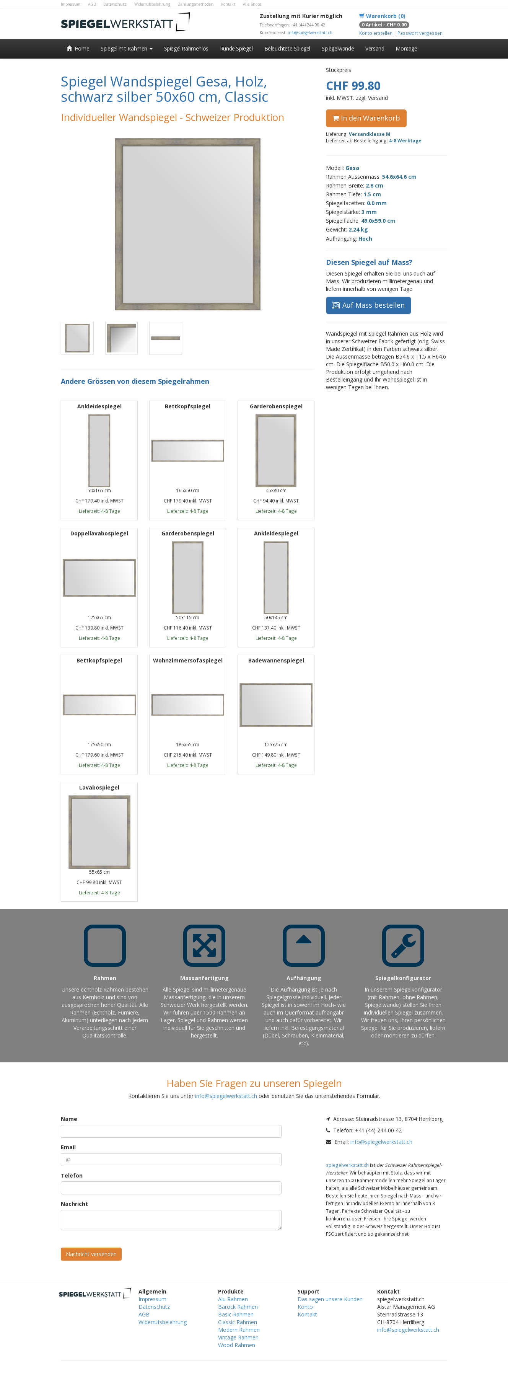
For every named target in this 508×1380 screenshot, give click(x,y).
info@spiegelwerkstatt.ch (310, 32)
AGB (92, 4)
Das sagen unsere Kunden (330, 1299)
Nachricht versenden (91, 1254)
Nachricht (74, 1203)
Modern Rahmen (239, 1329)
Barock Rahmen (238, 1306)
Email (68, 1147)
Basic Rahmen (236, 1314)
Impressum (70, 4)
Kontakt (228, 4)
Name (69, 1118)
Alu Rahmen (233, 1299)
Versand (374, 48)
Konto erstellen (375, 33)
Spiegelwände (338, 48)
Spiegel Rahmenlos (186, 48)
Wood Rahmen (236, 1345)
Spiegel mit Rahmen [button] (126, 48)
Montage (406, 48)
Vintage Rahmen (238, 1337)
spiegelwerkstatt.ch (347, 1165)
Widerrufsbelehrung (152, 4)
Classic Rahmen (237, 1322)
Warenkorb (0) (382, 16)
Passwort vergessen (420, 33)
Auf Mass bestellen (368, 305)
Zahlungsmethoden (195, 4)
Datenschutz (115, 4)
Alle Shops (252, 4)
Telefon (72, 1175)
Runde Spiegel (236, 48)
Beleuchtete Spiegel (287, 48)
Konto (305, 1306)
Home (78, 48)
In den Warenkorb (366, 117)
